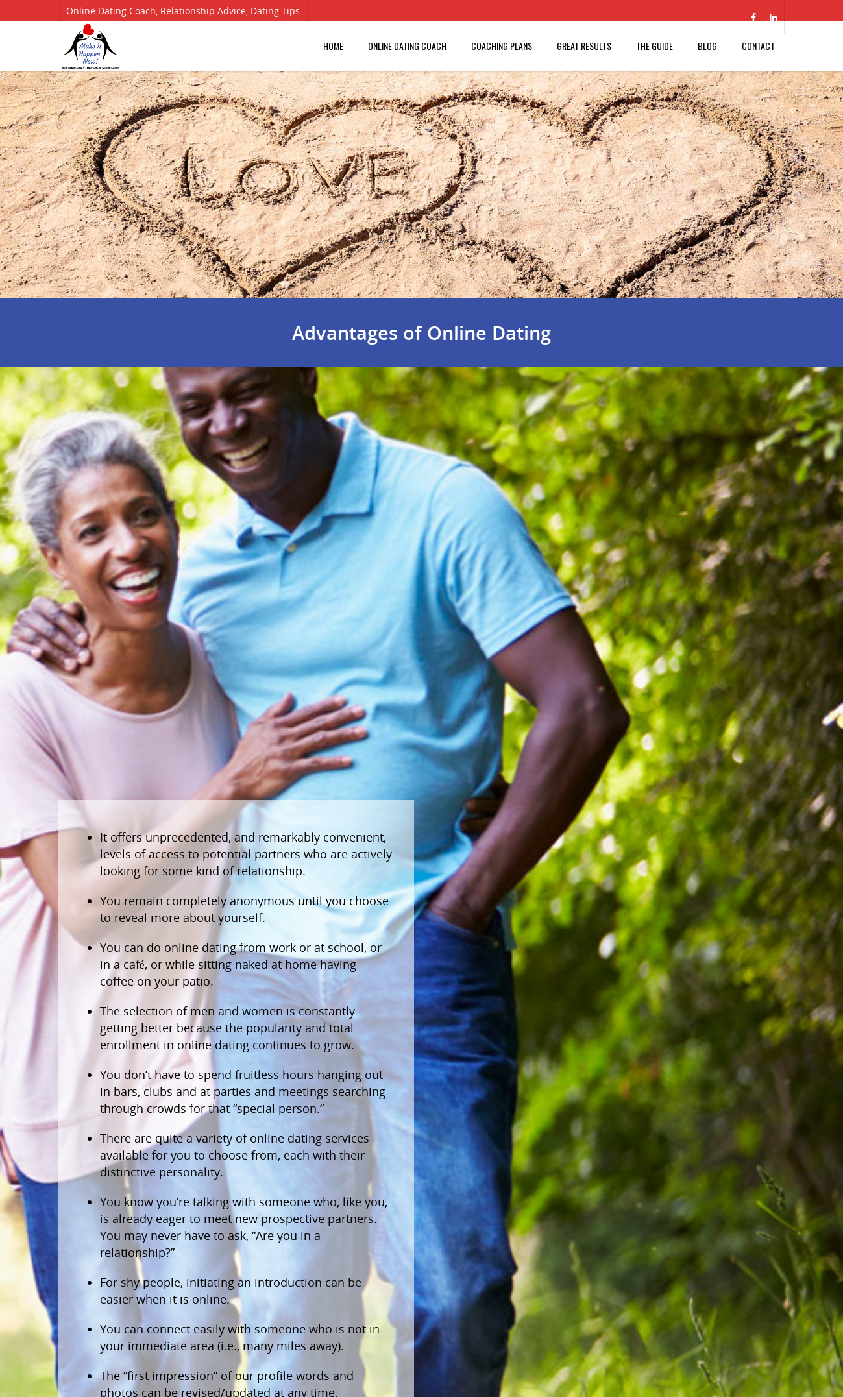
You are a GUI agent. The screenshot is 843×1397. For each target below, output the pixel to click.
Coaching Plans (501, 46)
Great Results (584, 46)
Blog (707, 46)
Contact (758, 46)
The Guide (654, 46)
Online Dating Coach (407, 46)
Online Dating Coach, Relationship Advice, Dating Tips (183, 11)
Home (333, 46)
